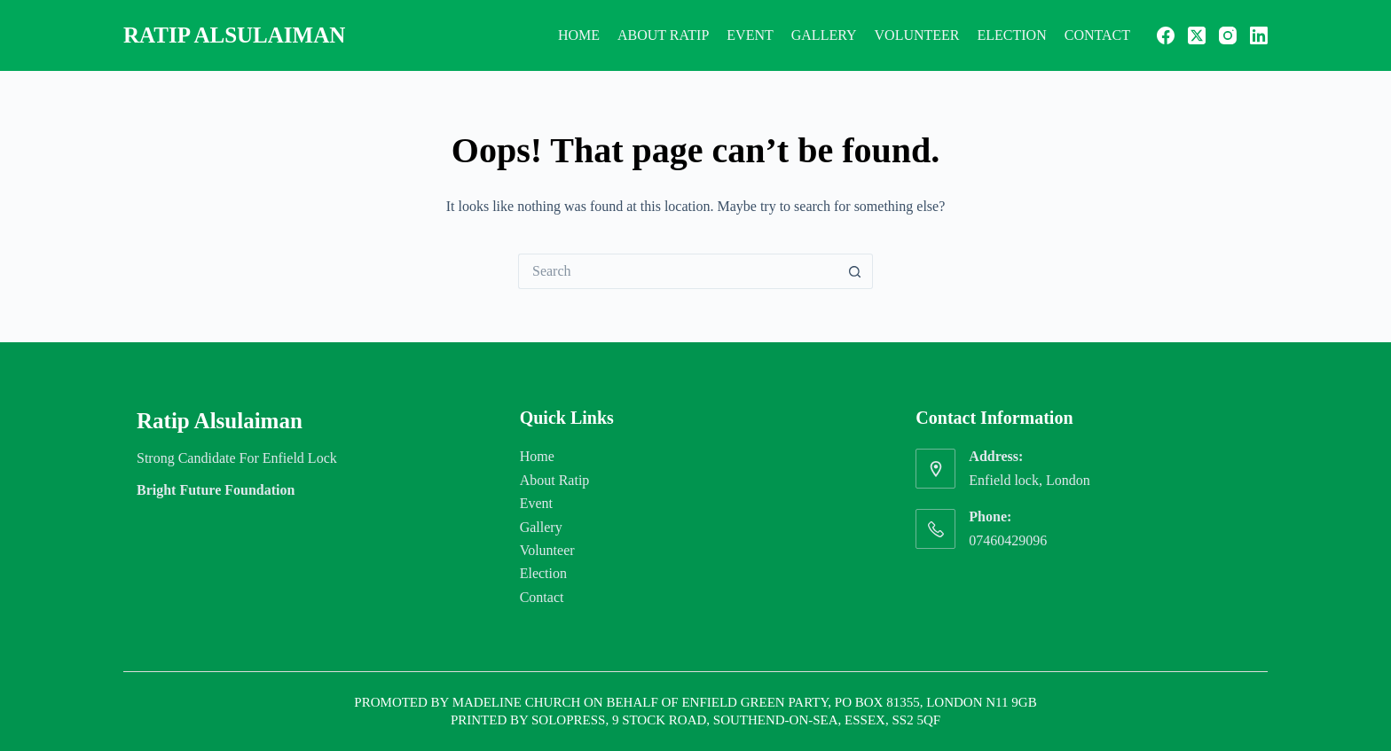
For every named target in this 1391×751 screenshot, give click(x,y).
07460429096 (1008, 540)
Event (750, 35)
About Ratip (663, 35)
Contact (1097, 35)
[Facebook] (1166, 35)
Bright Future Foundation (216, 489)
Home (579, 35)
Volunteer (917, 35)
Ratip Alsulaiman (234, 35)
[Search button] (855, 271)
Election (1012, 35)
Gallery (824, 35)
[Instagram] (1228, 35)
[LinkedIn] (1259, 35)
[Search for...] (677, 271)
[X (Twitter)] (1197, 35)
